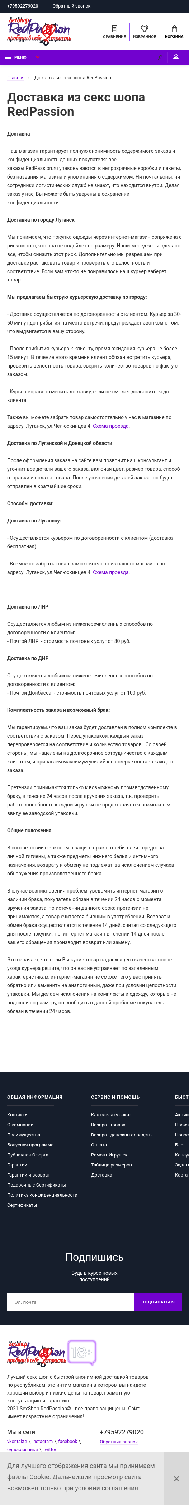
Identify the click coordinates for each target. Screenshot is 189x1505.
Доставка (101, 1176)
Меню (16, 58)
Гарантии (17, 1166)
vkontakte (17, 1443)
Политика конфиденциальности (42, 1196)
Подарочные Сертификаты (36, 1186)
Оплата (99, 1146)
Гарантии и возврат (28, 1176)
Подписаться (158, 1303)
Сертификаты (22, 1206)
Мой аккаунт (174, 57)
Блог (180, 1146)
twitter (50, 1451)
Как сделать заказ (111, 1115)
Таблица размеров (111, 1166)
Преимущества (23, 1136)
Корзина (174, 32)
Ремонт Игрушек (109, 1156)
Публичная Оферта (27, 1156)
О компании (20, 1125)
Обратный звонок (73, 6)
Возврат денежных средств (121, 1136)
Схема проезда (110, 427)
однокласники (23, 1451)
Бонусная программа (30, 1146)
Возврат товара (108, 1125)
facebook (69, 1443)
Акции (182, 1115)
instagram (43, 1443)
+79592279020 (23, 6)
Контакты (18, 1115)
